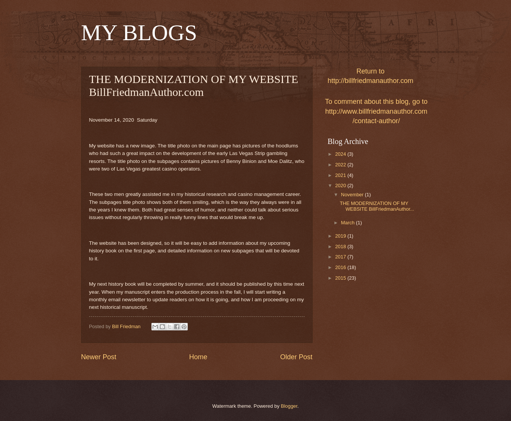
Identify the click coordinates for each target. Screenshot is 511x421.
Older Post (296, 357)
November (353, 194)
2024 (341, 154)
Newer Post (98, 357)
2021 (341, 175)
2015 (341, 278)
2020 (341, 185)
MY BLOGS (139, 32)
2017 (341, 257)
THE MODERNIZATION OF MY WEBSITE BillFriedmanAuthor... (377, 206)
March (348, 222)
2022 (341, 164)
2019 (341, 236)
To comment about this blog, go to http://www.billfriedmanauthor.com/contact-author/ (376, 111)
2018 (341, 246)
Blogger (289, 406)
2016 (341, 267)
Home (198, 357)
